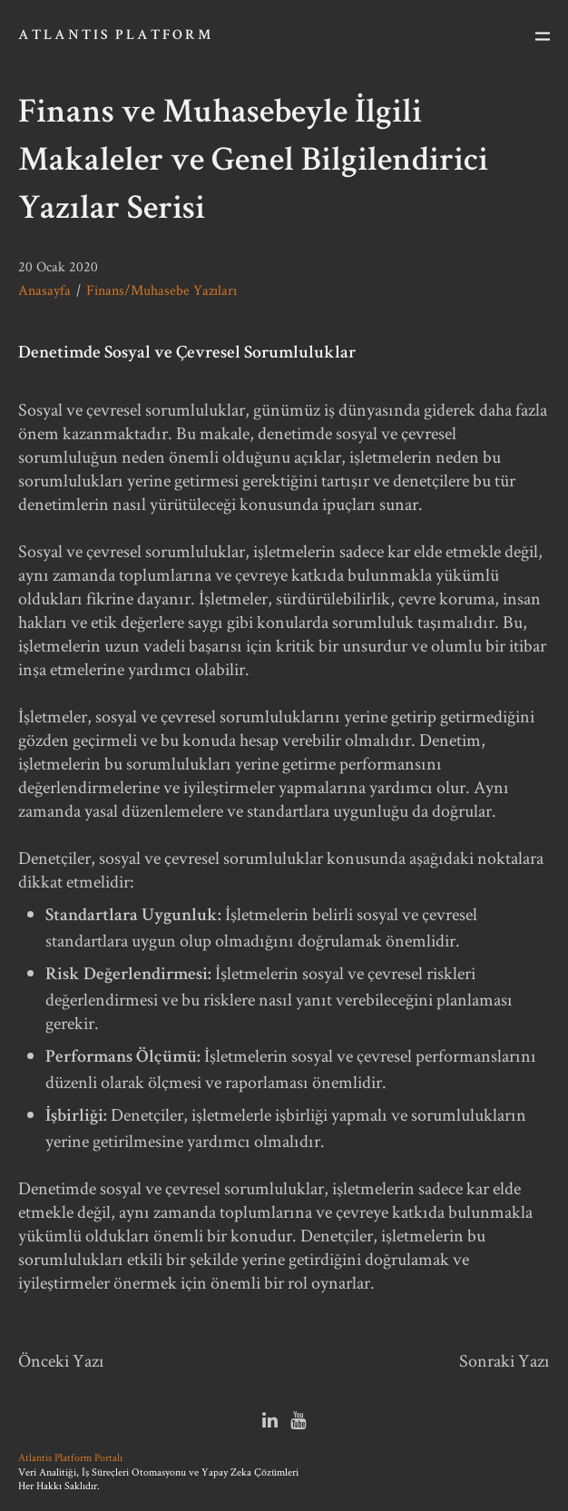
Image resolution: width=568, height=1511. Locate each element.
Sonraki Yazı (504, 1360)
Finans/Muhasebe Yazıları (161, 289)
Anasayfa (44, 289)
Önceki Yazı (61, 1360)
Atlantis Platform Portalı (70, 1457)
